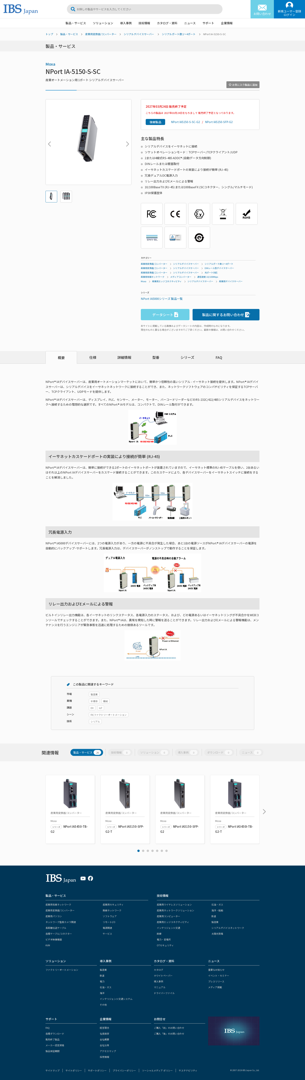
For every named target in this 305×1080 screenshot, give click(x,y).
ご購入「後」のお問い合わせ (169, 1033)
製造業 (214, 922)
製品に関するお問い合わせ (226, 314)
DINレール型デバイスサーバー (219, 268)
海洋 (102, 993)
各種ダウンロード (55, 1033)
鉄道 (213, 916)
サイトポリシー (74, 1070)
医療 (159, 933)
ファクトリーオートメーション (62, 969)
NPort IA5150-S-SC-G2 (185, 122)
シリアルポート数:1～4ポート (178, 34)
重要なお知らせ (216, 969)
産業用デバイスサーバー (231, 281)
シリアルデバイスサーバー (139, 34)
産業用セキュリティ (113, 904)
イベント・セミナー (218, 975)
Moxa (50, 64)
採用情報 (104, 1056)
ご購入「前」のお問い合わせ (169, 1027)
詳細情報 (124, 357)
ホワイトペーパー (163, 975)
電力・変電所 (164, 939)
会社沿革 (104, 1045)
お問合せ (160, 1019)
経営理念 (104, 1027)
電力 (102, 981)
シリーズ (187, 357)
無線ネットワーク (112, 910)
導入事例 (126, 23)
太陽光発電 (217, 933)
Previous (48, 142)
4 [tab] (152, 851)
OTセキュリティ (165, 945)
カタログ (158, 969)
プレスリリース (216, 981)
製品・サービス (76, 23)
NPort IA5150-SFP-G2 (219, 122)
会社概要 (104, 1039)
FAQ (219, 357)
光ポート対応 (211, 272)
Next (127, 142)
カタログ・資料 (167, 23)
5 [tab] (157, 851)
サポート (208, 23)
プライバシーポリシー (124, 1070)
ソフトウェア (110, 916)
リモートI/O (109, 922)
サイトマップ (53, 1070)
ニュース (190, 23)
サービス (107, 933)
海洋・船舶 (217, 910)
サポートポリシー (97, 1070)
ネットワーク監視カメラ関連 (61, 922)
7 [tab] (166, 851)
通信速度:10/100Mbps (207, 276)
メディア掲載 (215, 987)
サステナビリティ (188, 1070)
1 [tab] (138, 851)
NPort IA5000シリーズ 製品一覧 (162, 299)
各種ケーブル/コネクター (59, 933)
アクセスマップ (108, 1051)
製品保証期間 (53, 1051)
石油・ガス (217, 904)
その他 (103, 1004)
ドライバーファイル (164, 993)
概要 (61, 357)
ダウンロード (219, 752)
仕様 (92, 357)
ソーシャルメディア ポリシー (157, 1070)
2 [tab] (143, 851)
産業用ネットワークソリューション (175, 910)
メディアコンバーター (180, 276)
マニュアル (160, 987)
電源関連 (107, 927)
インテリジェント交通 (168, 927)
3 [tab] (148, 851)
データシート (165, 314)
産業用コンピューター (168, 916)
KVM (48, 945)
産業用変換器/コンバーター (101, 34)
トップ (49, 34)
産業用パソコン (54, 916)
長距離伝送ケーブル (56, 927)
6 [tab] (162, 851)
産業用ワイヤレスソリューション (174, 904)
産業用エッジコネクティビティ (167, 281)
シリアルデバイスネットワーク (227, 927)
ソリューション (103, 23)
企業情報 (227, 23)
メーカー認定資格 (55, 1045)
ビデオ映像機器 (54, 939)
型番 (155, 357)
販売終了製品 (53, 1039)
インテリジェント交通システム (116, 998)
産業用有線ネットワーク (152, 276)
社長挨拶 (104, 1033)
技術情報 (144, 23)
